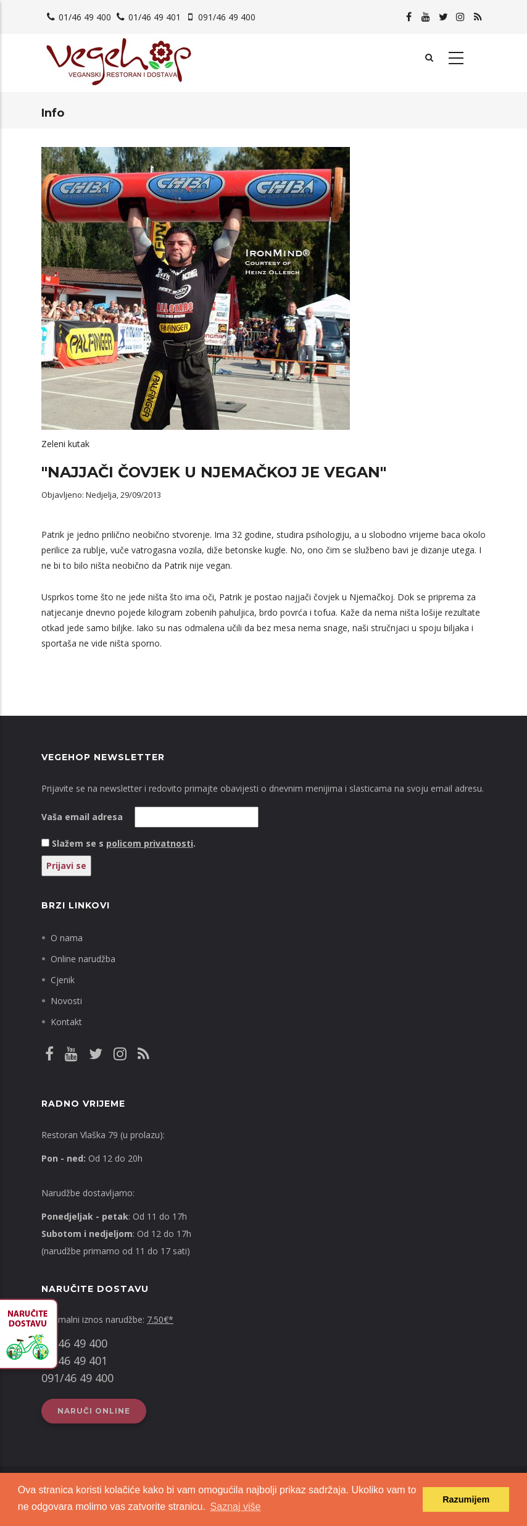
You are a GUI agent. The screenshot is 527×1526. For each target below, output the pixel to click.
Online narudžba (83, 959)
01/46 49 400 (85, 17)
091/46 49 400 (226, 17)
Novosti (66, 1001)
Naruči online (93, 1410)
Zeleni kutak (65, 444)
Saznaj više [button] (235, 1506)
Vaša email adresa (82, 817)
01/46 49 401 (154, 17)
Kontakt (66, 1022)
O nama (67, 938)
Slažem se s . (124, 843)
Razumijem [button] (465, 1499)
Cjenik (63, 980)
